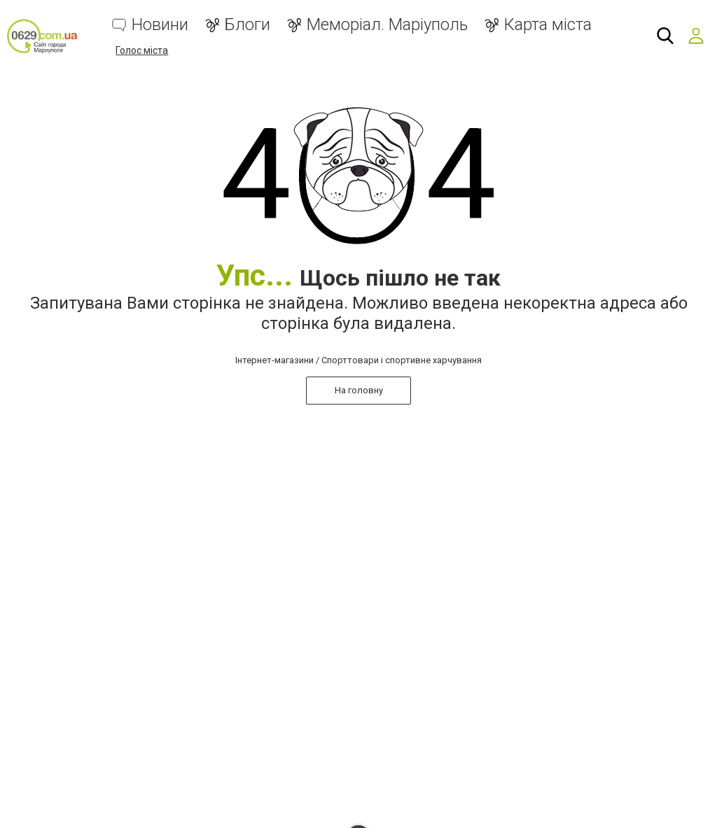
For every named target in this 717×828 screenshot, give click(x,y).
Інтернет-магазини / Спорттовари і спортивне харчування (358, 360)
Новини (160, 24)
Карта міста (548, 24)
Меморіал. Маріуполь (387, 24)
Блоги (247, 24)
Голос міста (142, 50)
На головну (359, 390)
